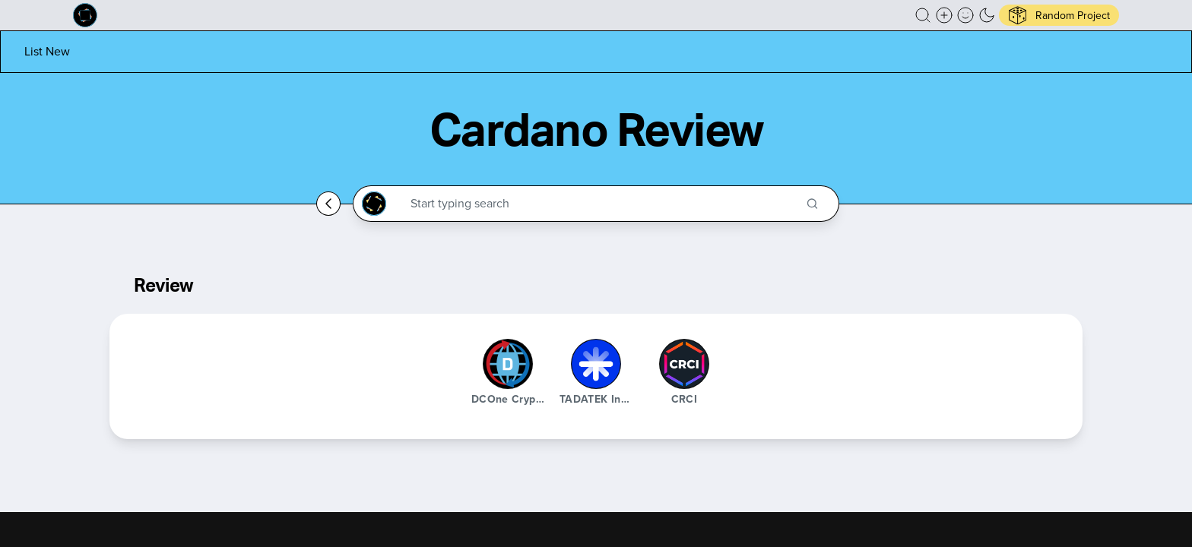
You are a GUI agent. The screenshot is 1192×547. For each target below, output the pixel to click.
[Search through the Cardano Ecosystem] (602, 203)
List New (47, 51)
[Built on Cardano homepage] (85, 15)
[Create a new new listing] (944, 15)
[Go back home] (328, 203)
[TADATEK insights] (596, 364)
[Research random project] (1059, 15)
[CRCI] (684, 364)
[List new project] (47, 51)
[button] (923, 15)
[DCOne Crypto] (507, 364)
